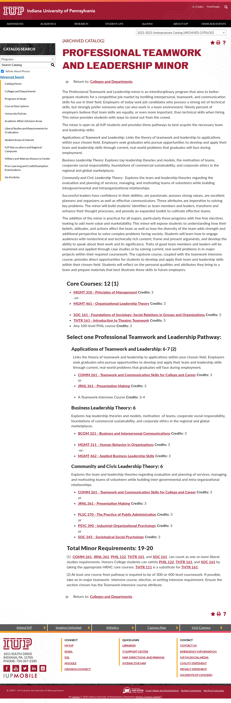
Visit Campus (201, 627)
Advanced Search (12, 77)
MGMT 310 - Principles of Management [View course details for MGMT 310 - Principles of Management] (105, 292)
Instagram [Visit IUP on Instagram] (42, 668)
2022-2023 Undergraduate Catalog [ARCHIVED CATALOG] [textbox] (175, 32)
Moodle (70, 663)
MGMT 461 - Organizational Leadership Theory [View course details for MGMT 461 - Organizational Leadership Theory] (111, 303)
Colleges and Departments (20, 91)
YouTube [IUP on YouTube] (15, 668)
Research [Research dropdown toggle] (81, 23)
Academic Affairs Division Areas (23, 121)
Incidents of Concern (196, 675)
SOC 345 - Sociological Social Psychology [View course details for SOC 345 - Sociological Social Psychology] (111, 537)
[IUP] (57, 11)
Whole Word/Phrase (17, 71)
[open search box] (226, 7)
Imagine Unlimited (68, 627)
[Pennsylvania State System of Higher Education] (133, 690)
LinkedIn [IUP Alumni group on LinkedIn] (33, 668)
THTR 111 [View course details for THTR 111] (143, 567)
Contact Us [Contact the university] (188, 645)
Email (69, 651)
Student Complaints (191, 690)
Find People (213, 6)
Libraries (129, 645)
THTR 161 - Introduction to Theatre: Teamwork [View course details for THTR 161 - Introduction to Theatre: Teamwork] (111, 320)
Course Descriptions (17, 106)
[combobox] (181, 32)
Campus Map (157, 627)
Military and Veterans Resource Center (27, 158)
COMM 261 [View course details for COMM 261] (82, 556)
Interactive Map (134, 663)
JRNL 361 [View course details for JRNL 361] (101, 556)
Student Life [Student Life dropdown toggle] (114, 23)
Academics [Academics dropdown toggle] (48, 23)
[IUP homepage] (17, 640)
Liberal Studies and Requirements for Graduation (26, 130)
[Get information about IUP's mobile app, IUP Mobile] (21, 674)
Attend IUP (24, 627)
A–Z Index (197, 6)
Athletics (112, 627)
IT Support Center (135, 651)
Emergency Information (198, 651)
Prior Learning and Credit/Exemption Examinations (26, 168)
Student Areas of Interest (19, 140)
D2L (67, 657)
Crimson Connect (78, 669)
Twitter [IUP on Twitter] (24, 668)
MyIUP (69, 645)
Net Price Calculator (213, 690)
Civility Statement (193, 663)
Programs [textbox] (7, 59)
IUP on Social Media (194, 657)
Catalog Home (13, 83)
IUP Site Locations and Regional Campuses (23, 149)
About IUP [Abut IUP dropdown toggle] (180, 23)
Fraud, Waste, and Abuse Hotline (162, 690)
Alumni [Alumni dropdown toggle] (147, 23)
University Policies (15, 113)
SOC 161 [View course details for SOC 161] (160, 556)
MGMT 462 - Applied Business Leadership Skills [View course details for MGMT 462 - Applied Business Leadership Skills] (116, 456)
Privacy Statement (193, 669)
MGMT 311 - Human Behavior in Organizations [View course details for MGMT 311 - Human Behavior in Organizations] (116, 444)
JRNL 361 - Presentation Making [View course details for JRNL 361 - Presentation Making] (104, 386)
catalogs (76, 696)
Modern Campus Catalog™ (149, 696)
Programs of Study (15, 98)
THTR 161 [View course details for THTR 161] (136, 556)
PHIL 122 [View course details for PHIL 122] (118, 556)
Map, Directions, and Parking (143, 657)
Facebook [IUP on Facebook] (6, 668)
